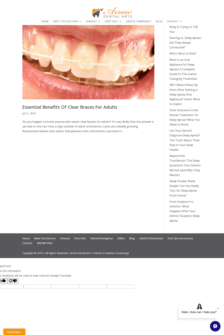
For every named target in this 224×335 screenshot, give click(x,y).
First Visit (111, 21)
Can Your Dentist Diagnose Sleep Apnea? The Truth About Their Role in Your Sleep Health (184, 140)
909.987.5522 (44, 243)
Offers (121, 238)
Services (91, 21)
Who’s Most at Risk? (182, 53)
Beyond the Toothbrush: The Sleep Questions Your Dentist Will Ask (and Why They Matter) (185, 165)
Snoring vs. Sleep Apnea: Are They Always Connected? (185, 42)
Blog (159, 21)
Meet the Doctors (65, 21)
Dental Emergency (138, 21)
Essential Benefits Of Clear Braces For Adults (69, 107)
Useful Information (151, 238)
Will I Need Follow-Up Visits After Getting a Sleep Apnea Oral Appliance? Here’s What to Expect (184, 94)
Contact (173, 21)
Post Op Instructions (180, 238)
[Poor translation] (12, 281)
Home (45, 21)
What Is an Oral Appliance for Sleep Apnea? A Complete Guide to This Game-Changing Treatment (183, 69)
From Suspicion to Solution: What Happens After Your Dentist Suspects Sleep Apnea (184, 211)
